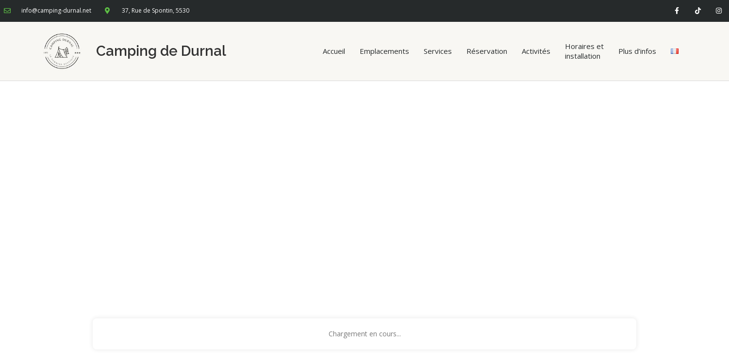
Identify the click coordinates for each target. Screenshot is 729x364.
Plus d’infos (637, 51)
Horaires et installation (584, 51)
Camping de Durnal (161, 51)
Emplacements (384, 51)
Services (438, 51)
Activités (536, 51)
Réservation (486, 51)
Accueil (334, 51)
